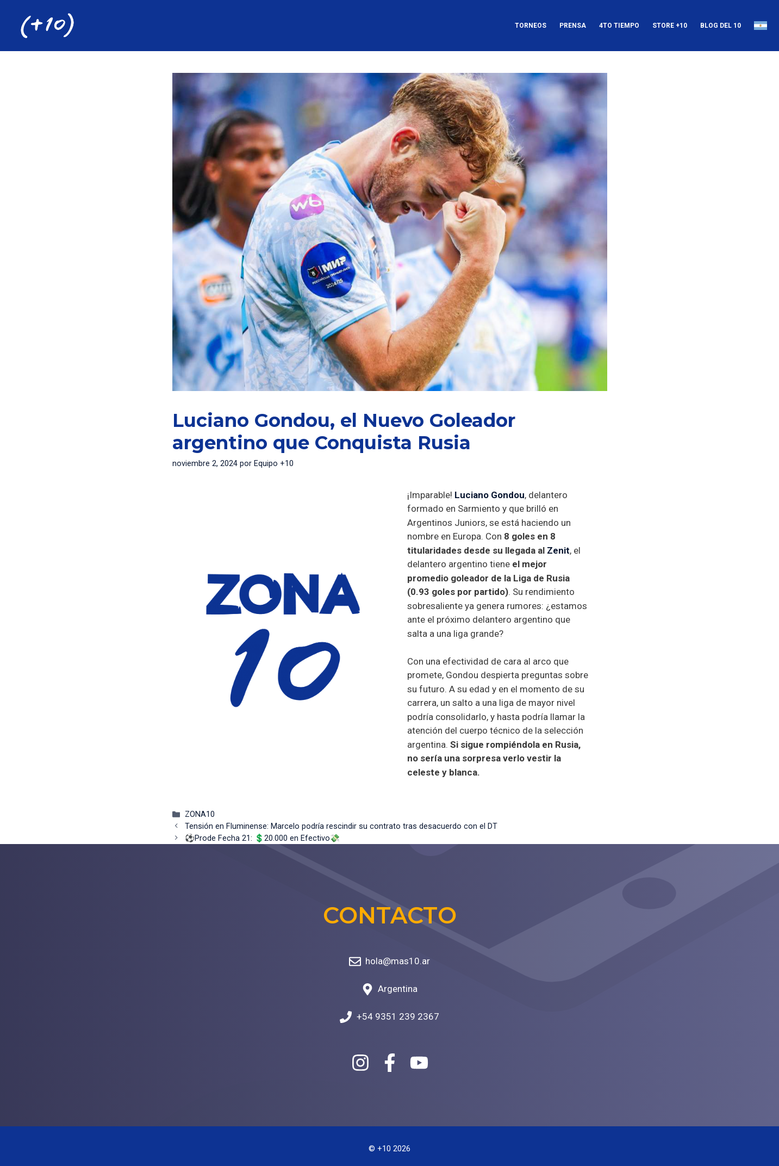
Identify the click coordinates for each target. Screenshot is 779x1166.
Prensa (572, 25)
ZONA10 (200, 814)
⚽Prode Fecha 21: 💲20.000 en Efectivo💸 (262, 838)
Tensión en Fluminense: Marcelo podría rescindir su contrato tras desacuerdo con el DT (341, 826)
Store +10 (669, 25)
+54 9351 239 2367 (398, 1016)
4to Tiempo (619, 25)
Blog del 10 (720, 25)
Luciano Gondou (489, 494)
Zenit (558, 550)
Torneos (530, 25)
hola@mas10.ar (397, 961)
